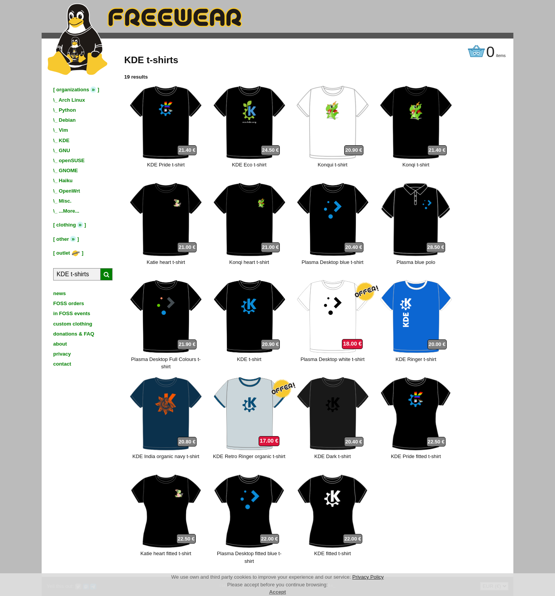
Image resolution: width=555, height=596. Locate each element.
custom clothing (72, 324)
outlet (68, 253)
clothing (66, 225)
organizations (72, 89)
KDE (64, 140)
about (60, 344)
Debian (67, 120)
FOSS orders (68, 303)
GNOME (68, 170)
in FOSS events (71, 313)
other (62, 239)
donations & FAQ (73, 334)
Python (67, 110)
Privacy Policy (368, 577)
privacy (62, 354)
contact (62, 364)
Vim (63, 130)
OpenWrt (69, 191)
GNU (64, 150)
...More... (69, 211)
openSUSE (72, 160)
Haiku (66, 180)
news (59, 293)
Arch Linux (72, 100)
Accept (277, 592)
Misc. (65, 201)
